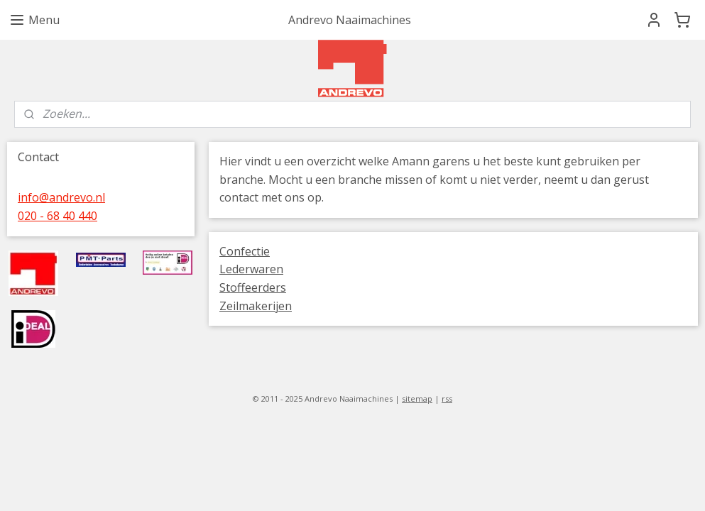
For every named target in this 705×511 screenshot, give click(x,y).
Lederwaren (251, 269)
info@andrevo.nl (61, 197)
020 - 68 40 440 (57, 216)
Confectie (244, 251)
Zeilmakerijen (255, 306)
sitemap (417, 398)
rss (447, 398)
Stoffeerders (252, 287)
